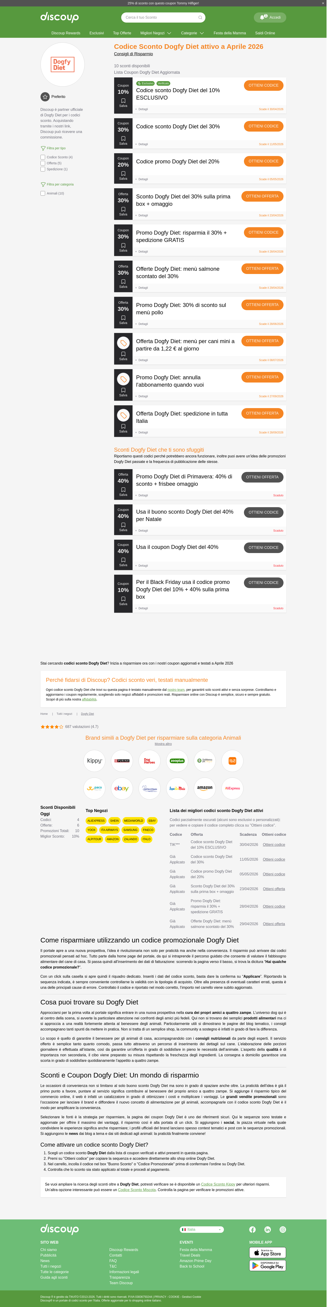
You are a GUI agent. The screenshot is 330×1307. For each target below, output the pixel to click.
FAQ (113, 1261)
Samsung (130, 830)
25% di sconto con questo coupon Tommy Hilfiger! (163, 3)
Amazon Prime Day (195, 1261)
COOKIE (174, 1296)
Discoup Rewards (66, 33)
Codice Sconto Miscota (137, 1190)
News (45, 1261)
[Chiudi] (323, 3)
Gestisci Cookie (191, 1296)
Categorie (192, 33)
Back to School (192, 1266)
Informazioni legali (124, 1272)
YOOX (91, 830)
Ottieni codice (264, 85)
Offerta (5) (51, 163)
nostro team (176, 690)
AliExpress (96, 820)
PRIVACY (160, 1296)
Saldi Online (265, 33)
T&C (113, 1266)
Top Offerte (122, 33)
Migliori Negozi (156, 33)
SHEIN (114, 820)
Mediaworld (133, 820)
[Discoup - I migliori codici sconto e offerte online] (60, 17)
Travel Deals (190, 1255)
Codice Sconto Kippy (218, 1184)
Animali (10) (52, 193)
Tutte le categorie (55, 1272)
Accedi (270, 16)
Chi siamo (49, 1250)
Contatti (115, 1255)
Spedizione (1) (54, 169)
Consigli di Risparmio (133, 54)
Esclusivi (97, 33)
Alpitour (94, 839)
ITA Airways (109, 830)
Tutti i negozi (51, 1266)
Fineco (148, 830)
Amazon (113, 839)
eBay (152, 820)
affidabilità (89, 699)
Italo (147, 839)
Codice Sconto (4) (57, 157)
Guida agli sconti (54, 1277)
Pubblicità (48, 1255)
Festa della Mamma (230, 33)
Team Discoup (121, 1283)
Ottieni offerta (262, 196)
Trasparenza (119, 1277)
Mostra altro (163, 744)
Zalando (130, 839)
